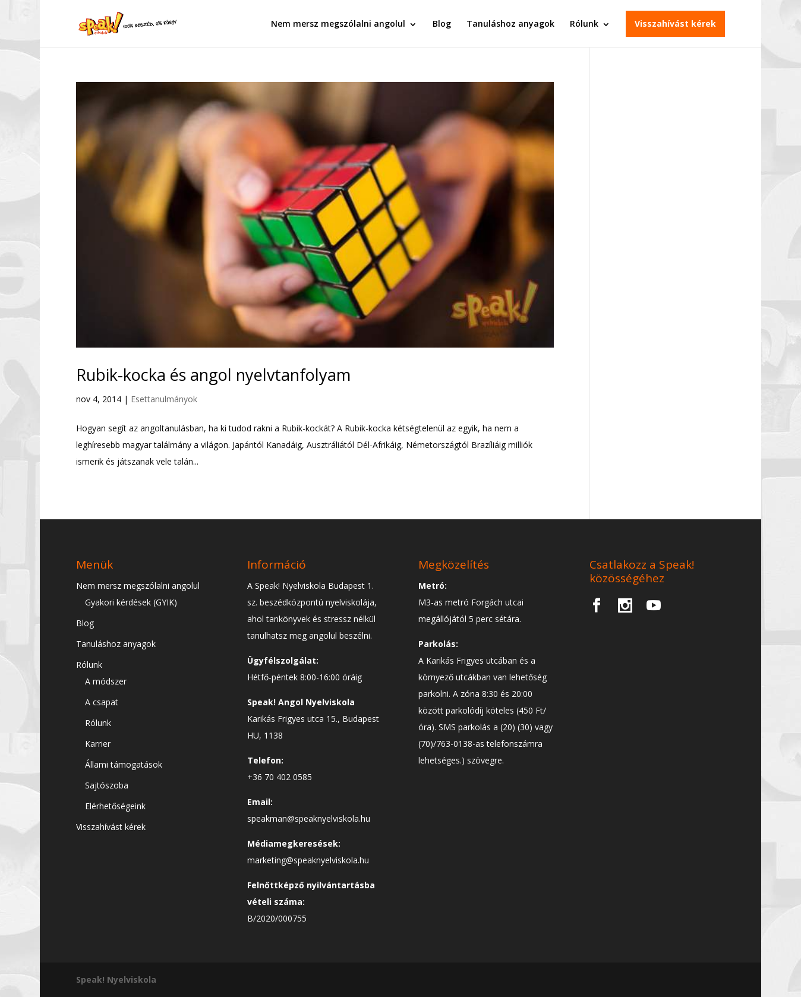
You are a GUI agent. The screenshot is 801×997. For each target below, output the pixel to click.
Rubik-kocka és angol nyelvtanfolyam (213, 375)
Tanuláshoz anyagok (510, 23)
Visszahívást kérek (675, 23)
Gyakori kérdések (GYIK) (131, 602)
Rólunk (584, 23)
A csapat (101, 702)
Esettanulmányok (164, 399)
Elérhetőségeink (115, 806)
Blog (442, 23)
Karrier (98, 743)
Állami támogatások (123, 764)
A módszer (106, 681)
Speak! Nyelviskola (116, 979)
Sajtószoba (106, 785)
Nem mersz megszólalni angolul (338, 23)
